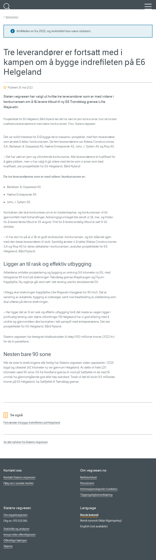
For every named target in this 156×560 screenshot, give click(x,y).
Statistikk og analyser (16, 529)
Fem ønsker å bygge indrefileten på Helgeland (32, 422)
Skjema (8, 546)
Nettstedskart (88, 477)
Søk (7, 8)
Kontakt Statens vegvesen (19, 477)
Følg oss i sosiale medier (19, 483)
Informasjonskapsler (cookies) (98, 489)
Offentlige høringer (15, 540)
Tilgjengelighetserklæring (96, 494)
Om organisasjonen (15, 515)
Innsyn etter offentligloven (20, 534)
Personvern (87, 483)
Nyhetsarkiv (12, 17)
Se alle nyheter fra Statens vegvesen (26, 442)
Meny (148, 8)
